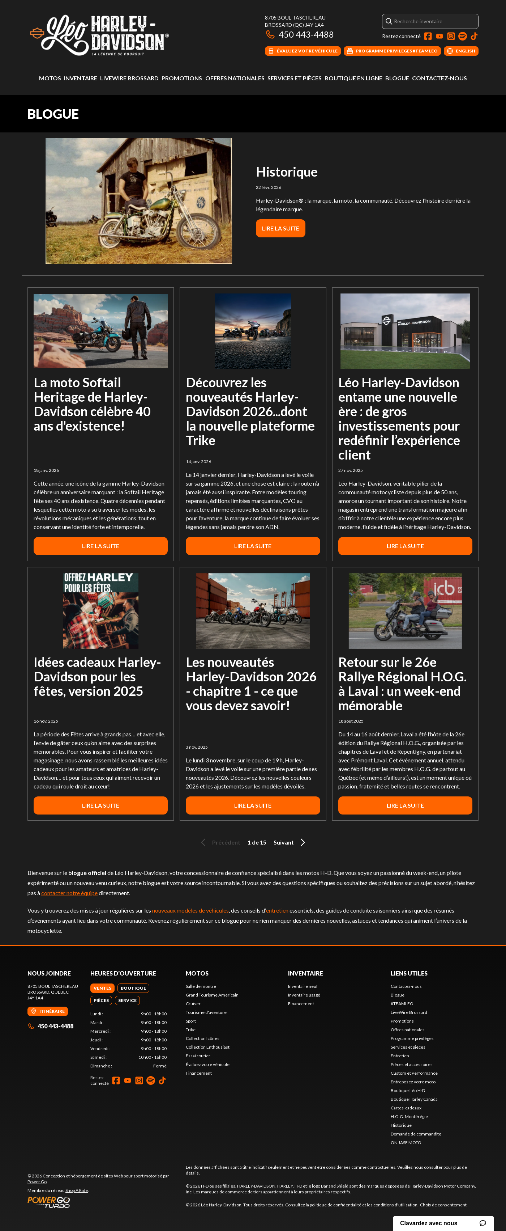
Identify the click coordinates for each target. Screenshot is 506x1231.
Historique (287, 171)
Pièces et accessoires (412, 1064)
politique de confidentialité (335, 1204)
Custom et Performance (414, 1073)
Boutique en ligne (353, 78)
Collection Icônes (202, 1038)
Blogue (397, 78)
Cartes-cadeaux (406, 1108)
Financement (199, 1073)
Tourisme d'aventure (206, 1012)
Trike (191, 1029)
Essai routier (198, 1055)
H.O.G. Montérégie (409, 1116)
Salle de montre (201, 986)
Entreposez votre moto (413, 1081)
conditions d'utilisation (395, 1204)
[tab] (102, 988)
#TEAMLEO (402, 1003)
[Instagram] (451, 36)
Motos (50, 78)
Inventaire (80, 78)
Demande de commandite (416, 1134)
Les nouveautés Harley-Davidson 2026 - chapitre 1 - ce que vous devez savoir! (251, 683)
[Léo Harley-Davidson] (117, 34)
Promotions (182, 78)
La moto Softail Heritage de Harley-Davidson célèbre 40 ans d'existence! (92, 404)
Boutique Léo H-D (408, 1090)
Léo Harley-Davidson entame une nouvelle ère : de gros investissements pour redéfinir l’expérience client (399, 418)
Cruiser (193, 1003)
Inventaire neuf (303, 986)
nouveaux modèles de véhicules (190, 910)
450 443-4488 (299, 34)
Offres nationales (235, 78)
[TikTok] (474, 36)
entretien (277, 910)
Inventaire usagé (304, 995)
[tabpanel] (128, 1040)
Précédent (219, 842)
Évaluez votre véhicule (208, 1064)
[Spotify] (462, 36)
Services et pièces (294, 78)
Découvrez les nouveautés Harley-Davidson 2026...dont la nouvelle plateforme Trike (250, 411)
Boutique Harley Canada (414, 1099)
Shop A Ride (76, 1190)
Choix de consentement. (444, 1204)
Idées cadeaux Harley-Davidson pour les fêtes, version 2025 (97, 676)
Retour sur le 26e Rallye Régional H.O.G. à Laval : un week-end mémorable (402, 683)
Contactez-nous (439, 78)
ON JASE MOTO (406, 1142)
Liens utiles (409, 973)
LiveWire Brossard (129, 78)
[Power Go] (100, 1202)
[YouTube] (439, 36)
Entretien (400, 1055)
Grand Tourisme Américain (212, 995)
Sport (191, 1021)
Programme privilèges (412, 1038)
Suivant (291, 842)
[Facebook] (428, 36)
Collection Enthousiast (208, 1047)
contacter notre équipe (69, 892)
